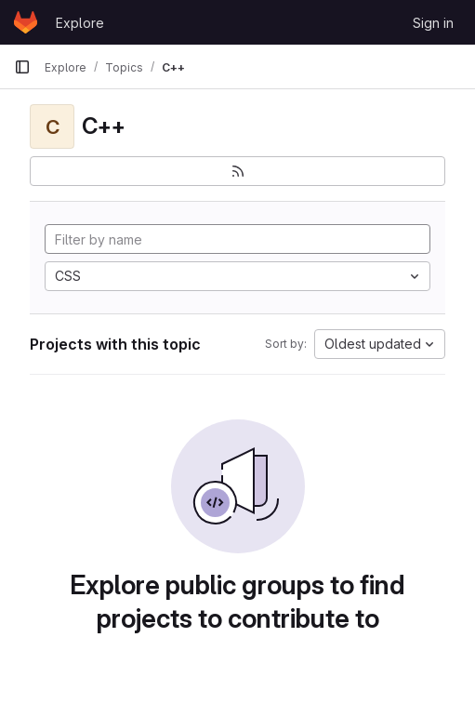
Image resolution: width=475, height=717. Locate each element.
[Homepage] (25, 22)
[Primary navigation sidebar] (22, 67)
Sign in (433, 23)
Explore (80, 23)
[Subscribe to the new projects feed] (237, 171)
